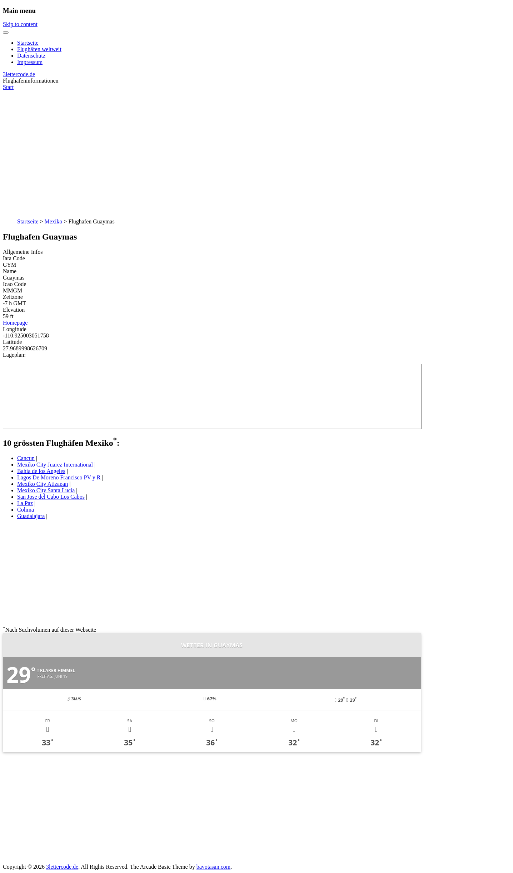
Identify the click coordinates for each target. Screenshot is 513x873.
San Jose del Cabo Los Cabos (51, 497)
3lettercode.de (19, 74)
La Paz (25, 503)
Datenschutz (31, 56)
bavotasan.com (213, 867)
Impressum (30, 62)
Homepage (15, 323)
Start (8, 87)
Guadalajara (31, 516)
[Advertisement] (256, 150)
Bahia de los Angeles (41, 471)
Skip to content (20, 24)
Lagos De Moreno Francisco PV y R (58, 477)
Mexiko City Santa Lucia (46, 490)
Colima (25, 510)
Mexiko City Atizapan (42, 484)
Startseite (28, 43)
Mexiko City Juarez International (55, 465)
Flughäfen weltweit (39, 49)
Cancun (26, 458)
